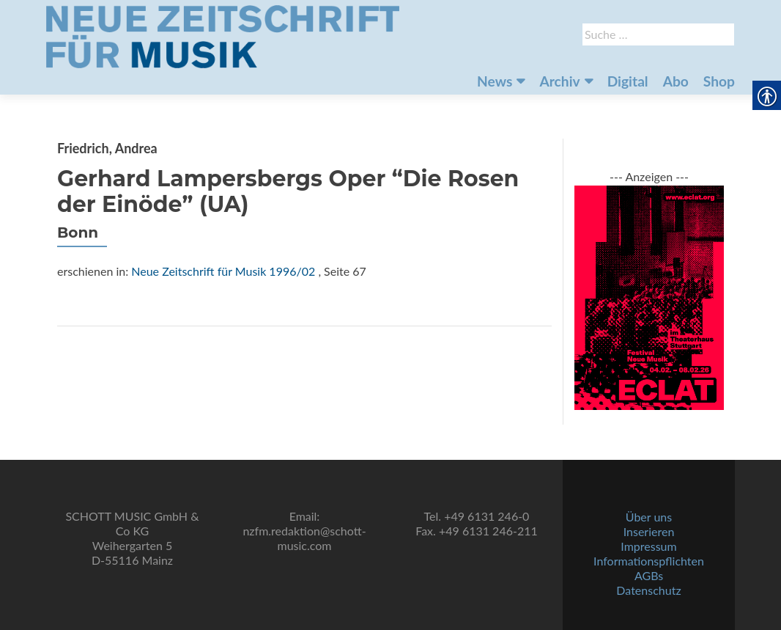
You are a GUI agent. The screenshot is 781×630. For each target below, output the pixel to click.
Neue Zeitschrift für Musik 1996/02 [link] (223, 271)
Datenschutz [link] (648, 590)
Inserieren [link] (649, 531)
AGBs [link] (648, 575)
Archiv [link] (559, 81)
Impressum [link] (648, 546)
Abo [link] (676, 81)
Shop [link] (719, 81)
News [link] (494, 81)
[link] (222, 35)
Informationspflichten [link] (648, 561)
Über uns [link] (649, 517)
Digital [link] (627, 81)
